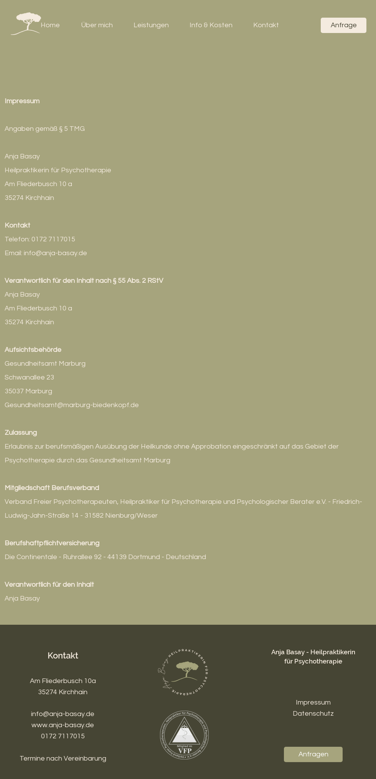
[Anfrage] (343, 25)
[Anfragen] (313, 754)
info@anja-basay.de (62, 714)
